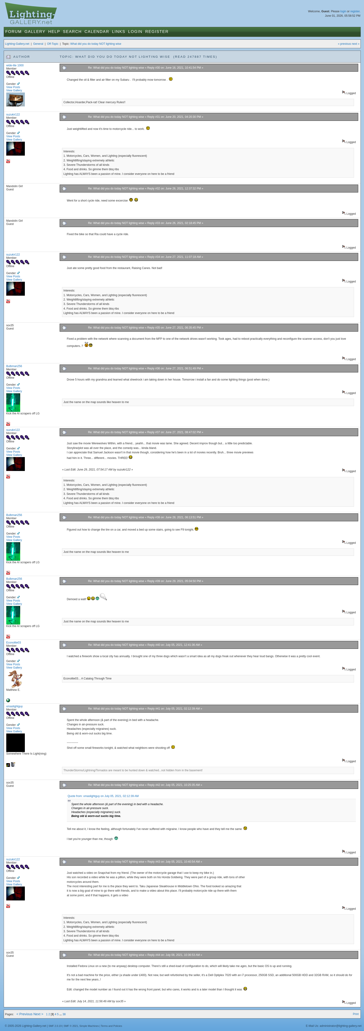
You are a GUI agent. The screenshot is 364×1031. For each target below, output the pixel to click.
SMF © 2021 (71, 1026)
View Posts (13, 87)
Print (356, 1014)
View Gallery (14, 90)
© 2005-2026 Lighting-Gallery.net (25, 1026)
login (343, 11)
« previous (344, 43)
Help (54, 31)
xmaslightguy (14, 706)
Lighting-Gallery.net (17, 43)
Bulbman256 (14, 366)
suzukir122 (13, 114)
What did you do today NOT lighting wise (95, 43)
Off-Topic (52, 43)
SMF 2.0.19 (55, 1026)
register (355, 11)
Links (118, 31)
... (61, 1014)
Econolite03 (13, 642)
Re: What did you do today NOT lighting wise (116, 67)
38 (64, 1014)
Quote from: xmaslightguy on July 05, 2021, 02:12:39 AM (103, 796)
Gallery (35, 31)
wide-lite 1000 (15, 65)
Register (157, 31)
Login (135, 31)
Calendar (96, 31)
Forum (13, 31)
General (38, 43)
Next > (38, 1014)
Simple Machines (89, 1026)
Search (72, 31)
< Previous (24, 1014)
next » (355, 43)
